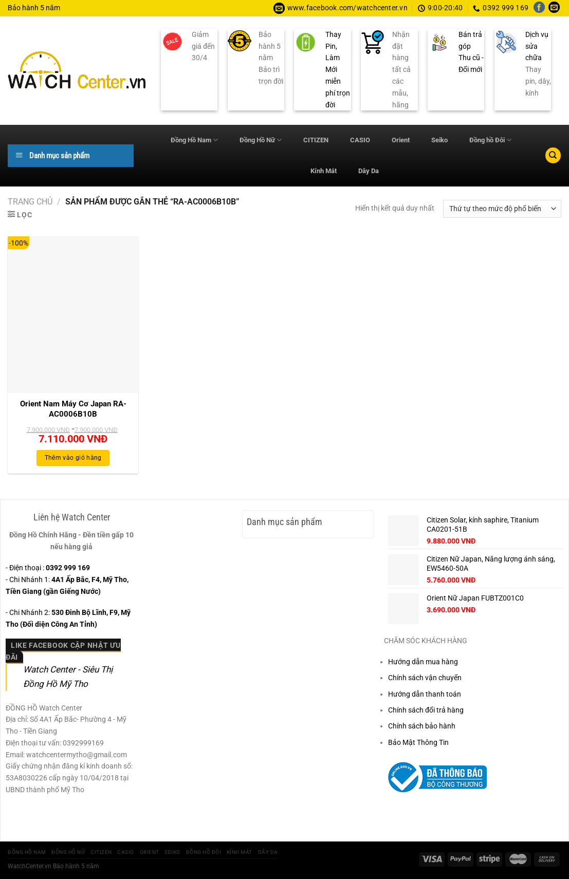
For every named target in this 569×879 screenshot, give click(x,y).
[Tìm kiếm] (553, 155)
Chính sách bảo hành (421, 726)
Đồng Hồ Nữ (261, 140)
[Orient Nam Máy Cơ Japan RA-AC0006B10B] (73, 314)
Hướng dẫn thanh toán (424, 694)
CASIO (360, 140)
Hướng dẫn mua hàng (423, 662)
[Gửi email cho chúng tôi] (554, 8)
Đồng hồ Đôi (490, 140)
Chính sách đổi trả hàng (426, 710)
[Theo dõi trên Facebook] (539, 8)
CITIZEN (315, 140)
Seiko (439, 140)
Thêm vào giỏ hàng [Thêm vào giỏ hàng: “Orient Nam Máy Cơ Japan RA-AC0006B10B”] (73, 457)
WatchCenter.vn (29, 866)
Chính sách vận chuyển (425, 678)
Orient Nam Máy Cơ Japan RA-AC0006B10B (73, 409)
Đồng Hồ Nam (194, 140)
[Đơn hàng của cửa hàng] (502, 209)
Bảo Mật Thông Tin (418, 742)
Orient (401, 140)
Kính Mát (323, 171)
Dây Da (368, 171)
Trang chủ (30, 202)
